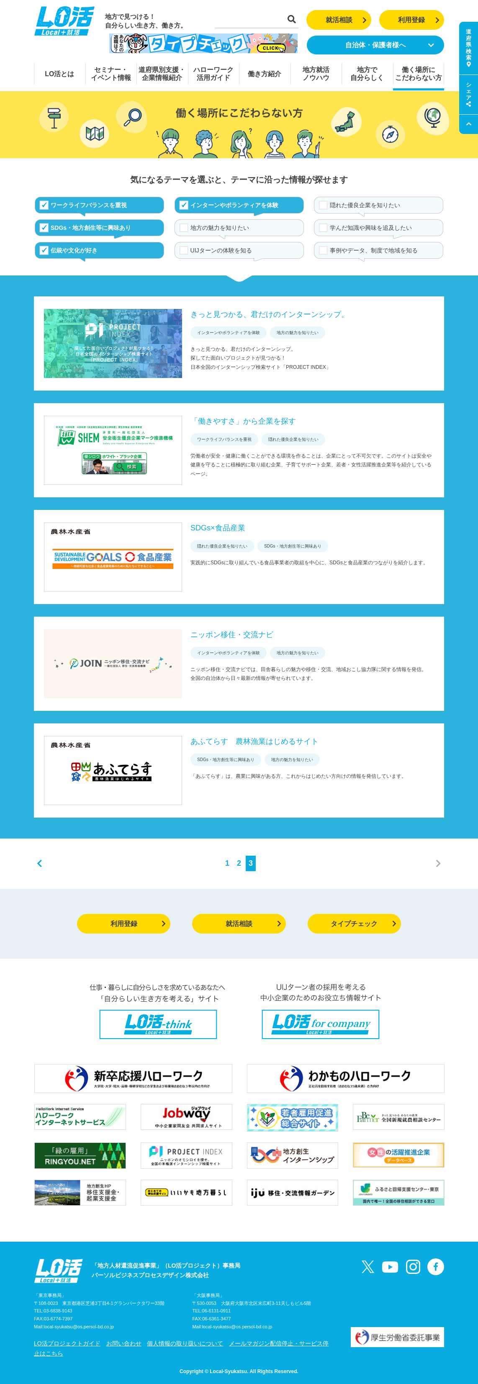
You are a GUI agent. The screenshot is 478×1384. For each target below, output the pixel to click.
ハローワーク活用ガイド (213, 73)
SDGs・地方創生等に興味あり (91, 227)
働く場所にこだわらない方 (418, 73)
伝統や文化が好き (74, 250)
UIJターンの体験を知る (221, 250)
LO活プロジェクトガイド (67, 1343)
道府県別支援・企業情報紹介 (162, 73)
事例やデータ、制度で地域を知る (374, 250)
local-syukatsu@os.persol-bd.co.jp (79, 1326)
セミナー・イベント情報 (111, 73)
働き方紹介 (264, 73)
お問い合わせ (123, 1343)
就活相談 (346, 19)
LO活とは (59, 73)
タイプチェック (363, 923)
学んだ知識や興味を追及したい (371, 227)
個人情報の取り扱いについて (185, 1343)
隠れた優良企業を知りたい (365, 205)
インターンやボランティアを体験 (234, 205)
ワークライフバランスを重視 (89, 205)
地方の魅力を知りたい (219, 227)
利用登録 (418, 19)
